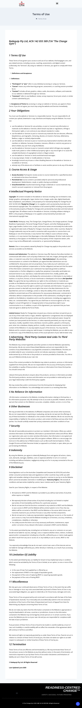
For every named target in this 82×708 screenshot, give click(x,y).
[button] (57, 3)
